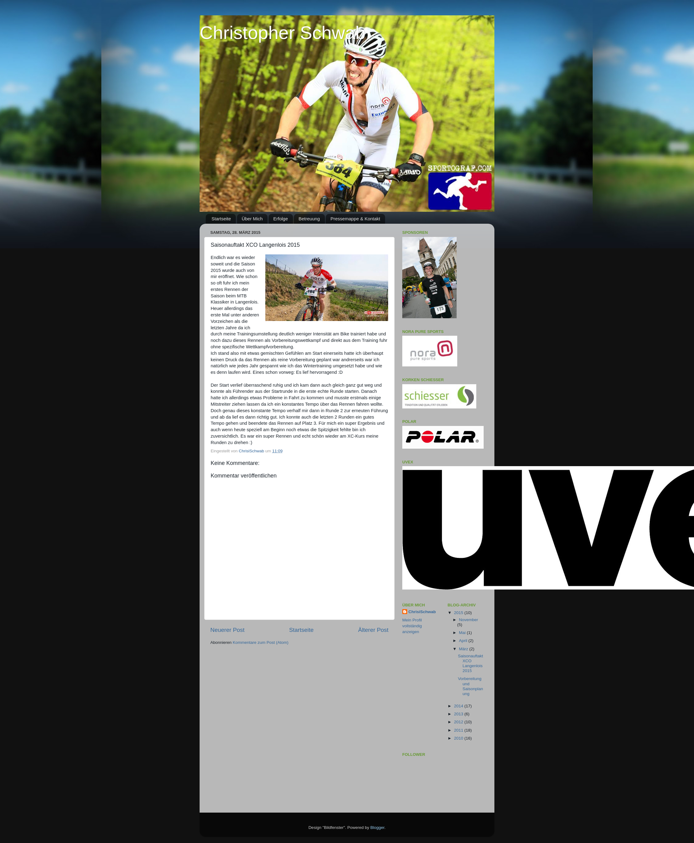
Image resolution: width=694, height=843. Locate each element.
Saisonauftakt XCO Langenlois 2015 (470, 663)
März (464, 649)
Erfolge (280, 218)
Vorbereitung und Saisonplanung (470, 686)
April (464, 640)
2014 (459, 706)
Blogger (377, 827)
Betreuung (309, 218)
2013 (459, 714)
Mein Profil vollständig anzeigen (412, 626)
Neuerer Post (227, 630)
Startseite (221, 218)
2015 (459, 612)
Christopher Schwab (282, 32)
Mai (463, 632)
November (468, 619)
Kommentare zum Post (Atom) (261, 642)
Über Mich (252, 218)
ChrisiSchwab (422, 611)
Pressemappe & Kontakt (355, 218)
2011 (459, 730)
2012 (459, 722)
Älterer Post (373, 630)
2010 (459, 738)
